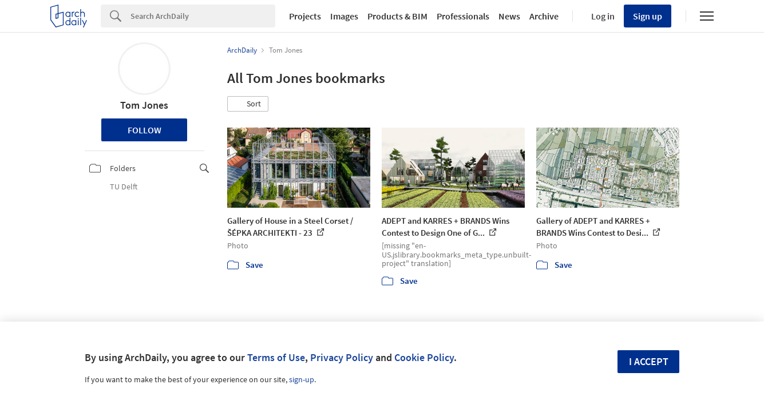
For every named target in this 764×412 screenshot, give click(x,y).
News (509, 16)
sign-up (301, 379)
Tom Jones (144, 105)
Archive (544, 16)
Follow (144, 130)
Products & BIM (397, 16)
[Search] (202, 16)
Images (344, 16)
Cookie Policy (424, 357)
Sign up (647, 16)
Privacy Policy (341, 357)
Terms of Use (276, 357)
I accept (648, 361)
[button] (247, 104)
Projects (305, 16)
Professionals (463, 16)
